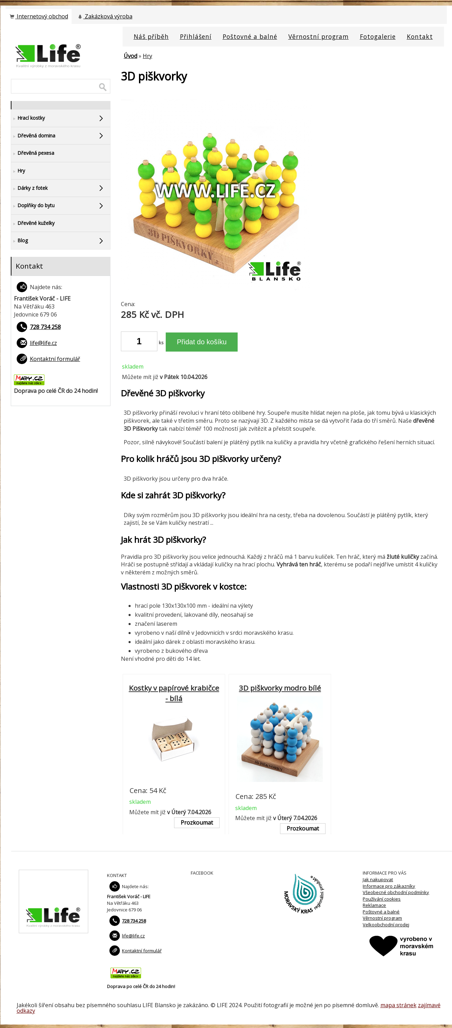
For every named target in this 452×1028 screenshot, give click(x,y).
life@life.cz (43, 343)
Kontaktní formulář (55, 359)
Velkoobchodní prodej (386, 924)
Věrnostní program (382, 918)
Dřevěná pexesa (32, 153)
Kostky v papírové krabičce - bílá (174, 693)
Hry (147, 56)
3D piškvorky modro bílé (280, 688)
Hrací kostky (28, 118)
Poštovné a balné (381, 912)
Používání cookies (382, 899)
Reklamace (374, 905)
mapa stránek (398, 1005)
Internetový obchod (38, 16)
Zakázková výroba (104, 16)
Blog (19, 240)
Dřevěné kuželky (33, 223)
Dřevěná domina (33, 136)
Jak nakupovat (378, 879)
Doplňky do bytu (33, 205)
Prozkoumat (197, 822)
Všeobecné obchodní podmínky (396, 892)
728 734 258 (45, 327)
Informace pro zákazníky (389, 886)
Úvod (130, 56)
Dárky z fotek (29, 188)
